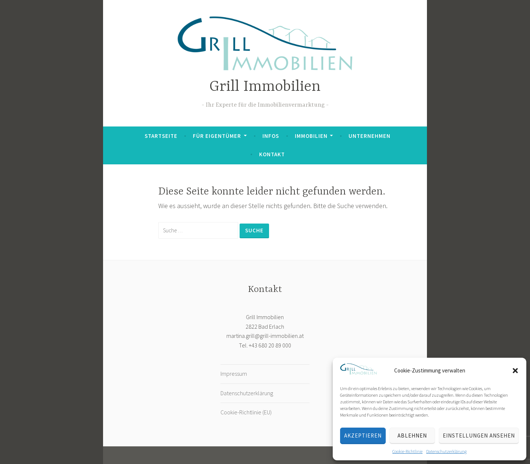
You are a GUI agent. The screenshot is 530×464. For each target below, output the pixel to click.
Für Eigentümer (217, 135)
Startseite (161, 135)
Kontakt (272, 154)
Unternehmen (370, 135)
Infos (270, 135)
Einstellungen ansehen (479, 435)
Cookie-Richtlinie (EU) (246, 412)
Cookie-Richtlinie (407, 451)
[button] (515, 370)
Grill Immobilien (265, 87)
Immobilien (311, 135)
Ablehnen (412, 435)
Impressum (233, 373)
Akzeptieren (363, 435)
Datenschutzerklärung (446, 451)
